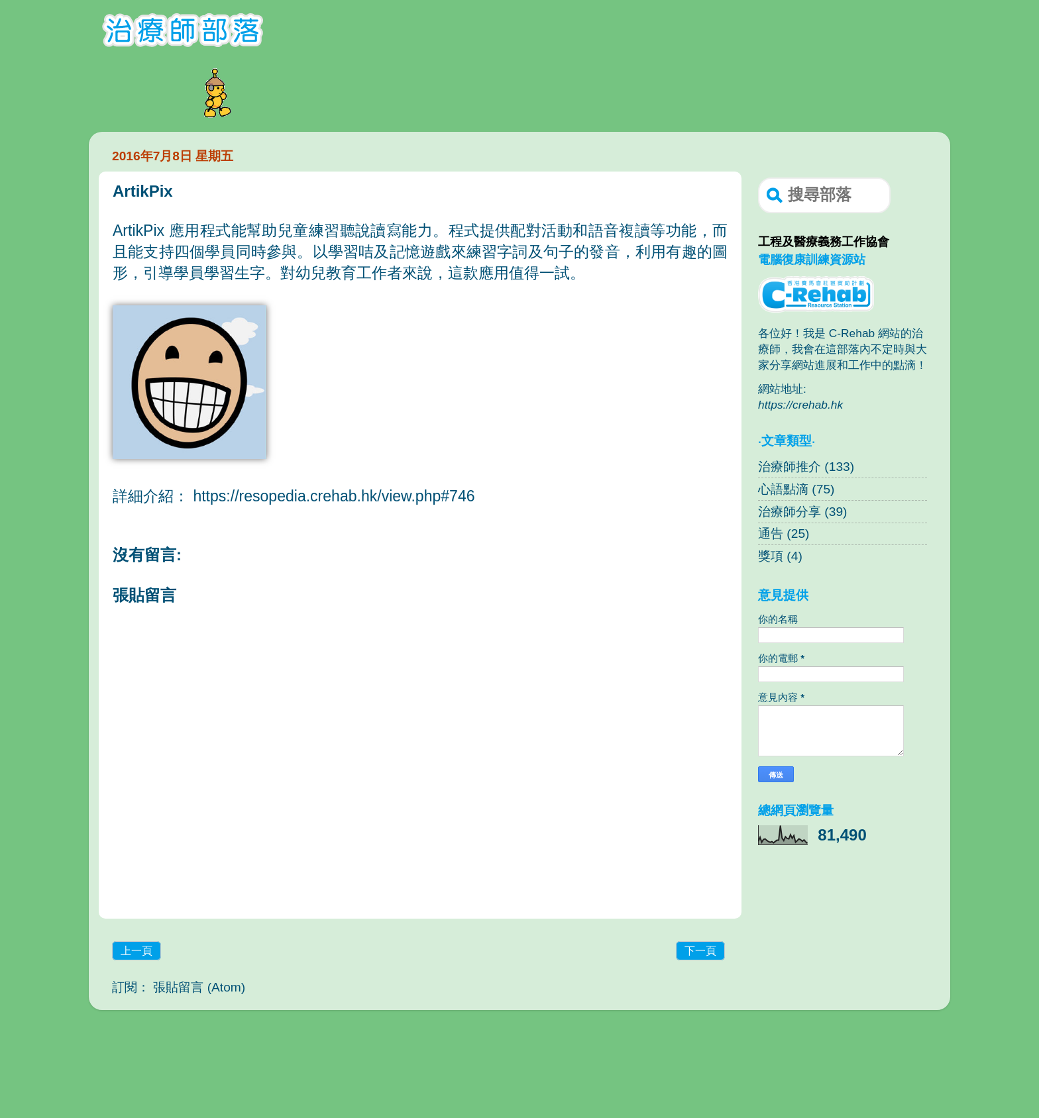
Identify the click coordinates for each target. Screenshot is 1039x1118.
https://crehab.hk (800, 404)
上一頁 (136, 950)
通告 (770, 533)
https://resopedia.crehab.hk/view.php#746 (333, 496)
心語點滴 (783, 489)
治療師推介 (789, 467)
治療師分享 (789, 512)
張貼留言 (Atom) (199, 987)
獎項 (770, 556)
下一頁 (700, 950)
